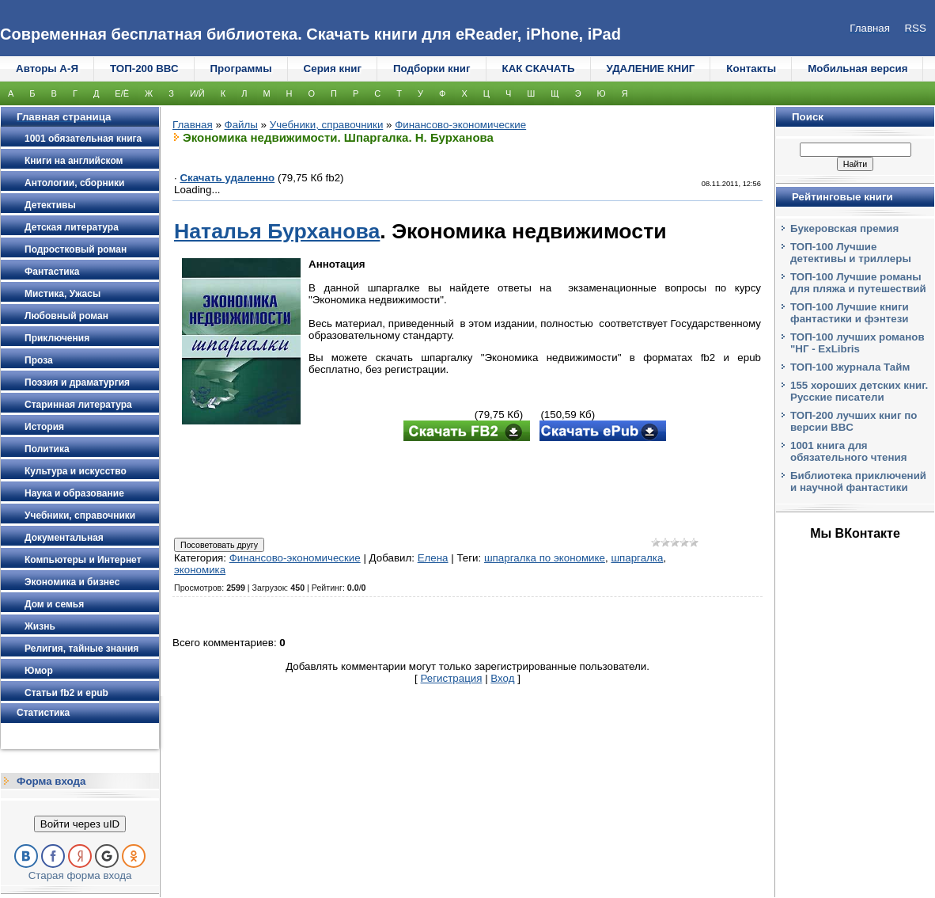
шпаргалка (637, 558)
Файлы (241, 125)
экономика (199, 570)
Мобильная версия (857, 68)
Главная (192, 125)
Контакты (751, 68)
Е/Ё (122, 93)
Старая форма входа (80, 875)
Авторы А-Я (47, 68)
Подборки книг (432, 68)
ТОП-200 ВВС (144, 68)
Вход (502, 678)
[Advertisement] (467, 491)
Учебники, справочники (327, 125)
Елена (433, 558)
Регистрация (452, 678)
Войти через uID (79, 824)
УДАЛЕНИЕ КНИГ (651, 68)
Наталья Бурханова (277, 231)
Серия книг (333, 68)
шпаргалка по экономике (544, 558)
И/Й (197, 93)
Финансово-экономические (460, 125)
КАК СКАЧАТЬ (538, 68)
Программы (241, 68)
